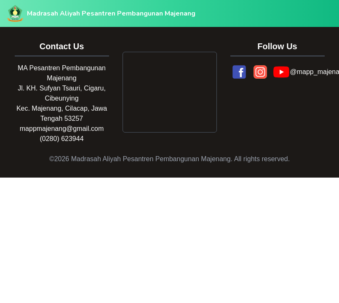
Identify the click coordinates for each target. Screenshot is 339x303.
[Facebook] (239, 72)
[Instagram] (260, 72)
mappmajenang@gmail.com (62, 128)
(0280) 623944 (61, 138)
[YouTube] (281, 72)
